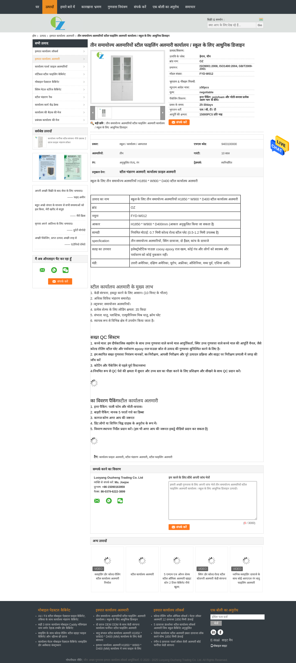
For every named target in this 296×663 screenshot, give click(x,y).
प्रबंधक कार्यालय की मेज (47, 120)
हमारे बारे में (67, 7)
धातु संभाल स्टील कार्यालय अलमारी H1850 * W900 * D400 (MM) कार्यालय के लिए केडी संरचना (119, 637)
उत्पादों (50, 7)
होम (34, 35)
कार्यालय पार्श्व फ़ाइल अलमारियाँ (51, 66)
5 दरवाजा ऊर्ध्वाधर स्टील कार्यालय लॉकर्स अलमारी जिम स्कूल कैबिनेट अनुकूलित (174, 626)
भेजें (216, 623)
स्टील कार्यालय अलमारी (142, 574)
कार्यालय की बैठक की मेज (48, 112)
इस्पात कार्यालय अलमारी (61, 35)
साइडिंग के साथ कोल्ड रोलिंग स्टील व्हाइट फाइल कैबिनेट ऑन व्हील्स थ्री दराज (62, 635)
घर (37, 7)
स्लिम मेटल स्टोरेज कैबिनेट (48, 89)
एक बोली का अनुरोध (166, 7)
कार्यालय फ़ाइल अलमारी (111, 457)
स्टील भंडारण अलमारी (136, 457)
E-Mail (215, 640)
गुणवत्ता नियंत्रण (117, 7)
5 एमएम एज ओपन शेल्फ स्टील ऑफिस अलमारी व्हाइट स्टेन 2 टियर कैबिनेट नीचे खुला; (177, 581)
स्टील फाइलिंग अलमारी (160, 457)
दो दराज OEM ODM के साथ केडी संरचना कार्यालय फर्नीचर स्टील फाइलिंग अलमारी (117, 626)
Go (260, 25)
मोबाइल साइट (218, 646)
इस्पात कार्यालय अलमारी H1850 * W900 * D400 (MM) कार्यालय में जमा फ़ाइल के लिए (118, 647)
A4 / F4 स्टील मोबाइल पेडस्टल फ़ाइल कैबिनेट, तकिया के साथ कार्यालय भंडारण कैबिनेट (62, 617)
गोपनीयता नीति (73, 660)
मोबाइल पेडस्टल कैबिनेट (47, 82)
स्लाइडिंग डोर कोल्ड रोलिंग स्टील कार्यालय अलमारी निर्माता (107, 578)
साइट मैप (227, 640)
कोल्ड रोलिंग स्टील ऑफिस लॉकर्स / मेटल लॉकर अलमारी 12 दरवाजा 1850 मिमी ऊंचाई (177, 617)
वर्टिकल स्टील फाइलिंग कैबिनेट (50, 74)
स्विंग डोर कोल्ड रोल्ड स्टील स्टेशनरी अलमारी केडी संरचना (211, 576)
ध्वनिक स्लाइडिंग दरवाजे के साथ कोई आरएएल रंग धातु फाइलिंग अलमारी (246, 578)
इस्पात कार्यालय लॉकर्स (46, 51)
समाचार (190, 7)
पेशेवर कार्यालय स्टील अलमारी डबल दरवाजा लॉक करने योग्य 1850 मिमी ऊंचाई (179, 635)
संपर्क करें (140, 7)
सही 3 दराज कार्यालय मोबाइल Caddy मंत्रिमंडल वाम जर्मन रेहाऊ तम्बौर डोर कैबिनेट (62, 626)
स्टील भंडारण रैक (43, 97)
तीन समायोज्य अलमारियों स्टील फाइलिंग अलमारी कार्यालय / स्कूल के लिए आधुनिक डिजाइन (120, 617)
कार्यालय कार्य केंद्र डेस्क (46, 104)
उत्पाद (43, 35)
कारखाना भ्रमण (91, 7)
